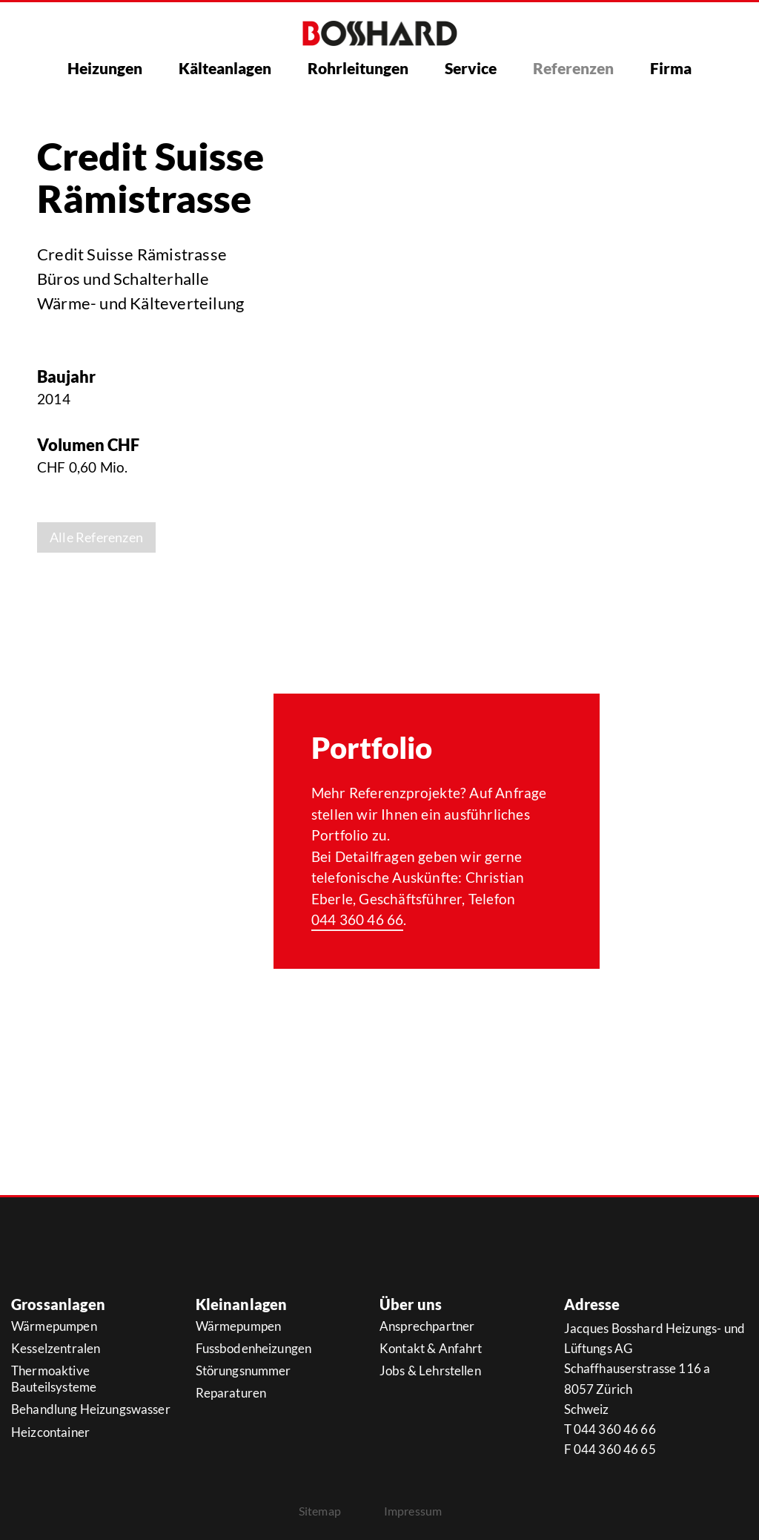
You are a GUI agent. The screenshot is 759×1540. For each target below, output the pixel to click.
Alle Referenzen (96, 537)
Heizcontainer (50, 1432)
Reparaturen (231, 1393)
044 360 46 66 (357, 919)
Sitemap (320, 1511)
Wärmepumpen (54, 1326)
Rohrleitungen (358, 68)
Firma (671, 68)
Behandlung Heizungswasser (90, 1409)
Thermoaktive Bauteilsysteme (53, 1379)
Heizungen (104, 68)
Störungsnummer (243, 1370)
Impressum (413, 1511)
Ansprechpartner (427, 1326)
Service (471, 68)
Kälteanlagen (225, 68)
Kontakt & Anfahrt (431, 1348)
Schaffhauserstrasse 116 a (637, 1368)
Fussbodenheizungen (254, 1348)
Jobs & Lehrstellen (430, 1370)
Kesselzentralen (55, 1348)
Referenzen (573, 68)
